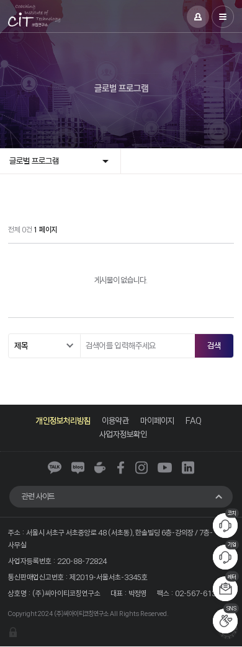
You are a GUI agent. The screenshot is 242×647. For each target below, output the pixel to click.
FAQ (194, 420)
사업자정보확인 (123, 434)
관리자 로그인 (13, 633)
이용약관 (115, 420)
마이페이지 (157, 420)
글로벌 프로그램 (34, 161)
